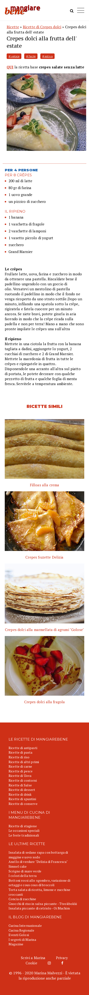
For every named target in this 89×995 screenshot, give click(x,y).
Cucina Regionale (21, 930)
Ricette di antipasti (23, 748)
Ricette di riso (19, 757)
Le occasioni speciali (24, 830)
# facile (31, 56)
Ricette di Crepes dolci (42, 26)
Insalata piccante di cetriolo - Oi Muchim (39, 908)
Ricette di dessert (22, 789)
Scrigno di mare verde (25, 871)
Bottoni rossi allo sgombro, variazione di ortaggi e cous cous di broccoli (39, 882)
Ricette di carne (20, 766)
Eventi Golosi (19, 935)
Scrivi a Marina (33, 957)
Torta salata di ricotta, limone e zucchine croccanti (39, 892)
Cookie (31, 963)
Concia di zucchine (22, 899)
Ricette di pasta (20, 752)
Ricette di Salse (20, 785)
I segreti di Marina (22, 939)
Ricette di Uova (20, 775)
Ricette (13, 26)
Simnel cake (18, 866)
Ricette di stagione (23, 826)
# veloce (14, 56)
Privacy (62, 957)
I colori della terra (23, 875)
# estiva (47, 56)
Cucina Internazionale (25, 925)
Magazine (16, 944)
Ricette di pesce (21, 771)
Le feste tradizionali (24, 835)
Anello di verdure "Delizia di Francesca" (38, 861)
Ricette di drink (20, 794)
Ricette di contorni (23, 780)
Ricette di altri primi (24, 762)
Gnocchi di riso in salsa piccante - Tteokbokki (43, 903)
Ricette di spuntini (22, 799)
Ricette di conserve (23, 803)
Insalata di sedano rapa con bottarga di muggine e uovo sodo (38, 854)
